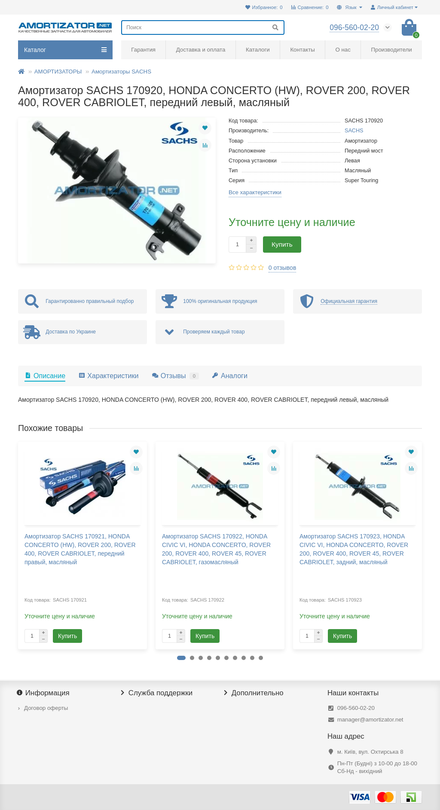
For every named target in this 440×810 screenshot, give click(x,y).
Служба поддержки (156, 693)
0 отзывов (282, 267)
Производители (391, 49)
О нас (342, 49)
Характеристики (108, 375)
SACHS (354, 131)
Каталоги (258, 49)
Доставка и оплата (201, 49)
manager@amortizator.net (370, 719)
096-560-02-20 (356, 708)
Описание (44, 375)
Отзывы (175, 375)
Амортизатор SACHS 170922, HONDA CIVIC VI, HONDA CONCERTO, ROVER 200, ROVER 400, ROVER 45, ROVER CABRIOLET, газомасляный (216, 549)
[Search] (202, 27)
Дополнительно (254, 693)
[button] (181, 658)
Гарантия (143, 49)
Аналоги (230, 375)
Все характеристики (255, 192)
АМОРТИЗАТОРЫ (58, 71)
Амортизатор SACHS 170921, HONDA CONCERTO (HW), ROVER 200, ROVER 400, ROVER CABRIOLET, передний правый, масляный (80, 549)
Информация (44, 693)
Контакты (302, 49)
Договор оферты (46, 708)
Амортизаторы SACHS (121, 71)
